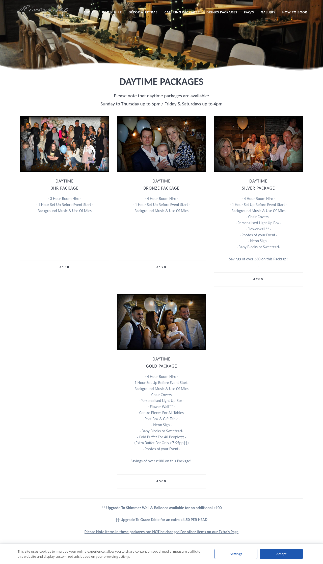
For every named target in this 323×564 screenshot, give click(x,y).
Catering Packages (182, 12)
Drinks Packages (221, 12)
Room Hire (112, 12)
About (89, 12)
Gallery (268, 12)
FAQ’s (249, 12)
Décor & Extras (143, 12)
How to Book (294, 12)
